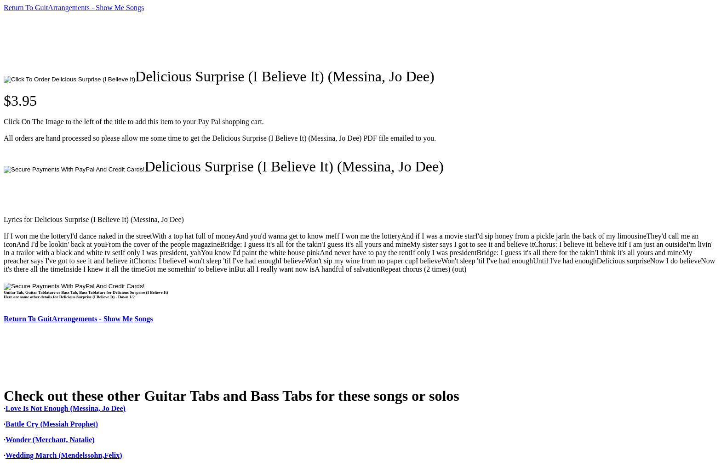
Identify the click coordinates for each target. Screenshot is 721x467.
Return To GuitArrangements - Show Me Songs (74, 7)
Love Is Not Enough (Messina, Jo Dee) (66, 408)
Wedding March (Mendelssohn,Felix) (64, 455)
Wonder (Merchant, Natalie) (50, 440)
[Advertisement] (171, 40)
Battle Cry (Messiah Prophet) (52, 424)
